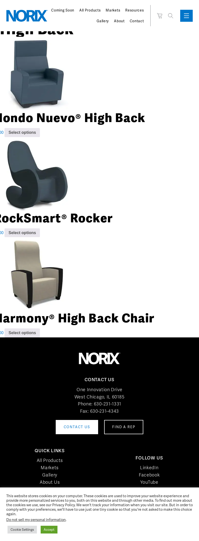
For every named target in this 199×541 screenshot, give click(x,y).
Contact (137, 21)
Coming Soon (62, 10)
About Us (50, 482)
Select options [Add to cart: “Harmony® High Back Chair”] (22, 333)
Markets (113, 10)
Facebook (149, 475)
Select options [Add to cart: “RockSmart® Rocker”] (22, 233)
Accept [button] (49, 529)
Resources (134, 10)
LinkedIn (149, 467)
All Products (90, 10)
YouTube (149, 482)
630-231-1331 (107, 404)
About (119, 21)
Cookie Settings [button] (22, 529)
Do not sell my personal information (36, 519)
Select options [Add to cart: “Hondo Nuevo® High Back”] (22, 132)
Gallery (103, 21)
